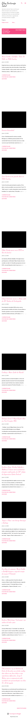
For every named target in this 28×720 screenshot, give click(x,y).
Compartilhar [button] (6, 75)
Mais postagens (21, 708)
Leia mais (4, 78)
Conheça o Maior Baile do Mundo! (13, 372)
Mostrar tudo (20, 30)
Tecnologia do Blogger (14, 713)
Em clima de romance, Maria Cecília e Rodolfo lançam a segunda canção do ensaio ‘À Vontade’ (13, 571)
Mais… (13, 22)
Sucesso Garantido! (8, 130)
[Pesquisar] (22, 3)
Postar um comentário (9, 77)
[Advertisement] (14, 95)
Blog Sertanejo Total (9, 4)
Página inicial (5, 22)
